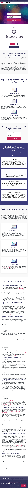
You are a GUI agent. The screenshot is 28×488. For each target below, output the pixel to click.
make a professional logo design (6, 401)
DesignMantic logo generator (10, 322)
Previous (12, 44)
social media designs (16, 411)
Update (14, 20)
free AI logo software (17, 60)
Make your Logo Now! (14, 46)
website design (10, 411)
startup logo (24, 352)
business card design (12, 374)
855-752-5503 (10, 0)
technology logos (19, 445)
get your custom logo (8, 314)
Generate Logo (14, 138)
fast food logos (9, 447)
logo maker (21, 288)
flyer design (20, 374)
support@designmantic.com (6, 404)
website (9, 469)
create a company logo (6, 267)
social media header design (15, 469)
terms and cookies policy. (11, 483)
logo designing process (11, 400)
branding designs (4, 412)
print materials (14, 355)
